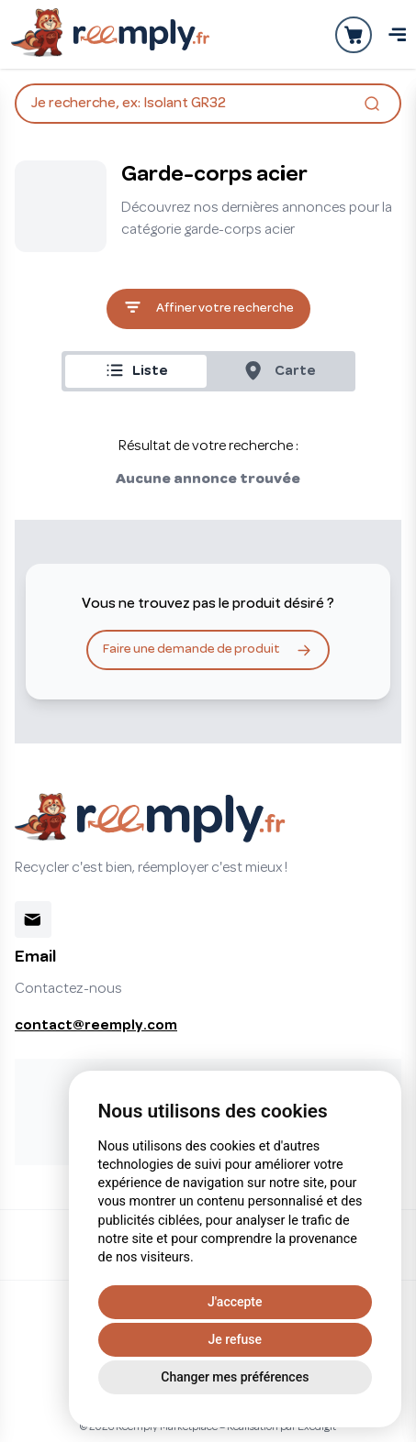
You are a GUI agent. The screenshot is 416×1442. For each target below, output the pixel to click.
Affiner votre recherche (208, 309)
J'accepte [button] (235, 1301)
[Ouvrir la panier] (353, 35)
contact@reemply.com (96, 1025)
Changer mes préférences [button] (235, 1377)
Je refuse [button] (235, 1339)
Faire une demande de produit (208, 650)
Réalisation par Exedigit (281, 1427)
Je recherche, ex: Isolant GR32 (208, 105)
